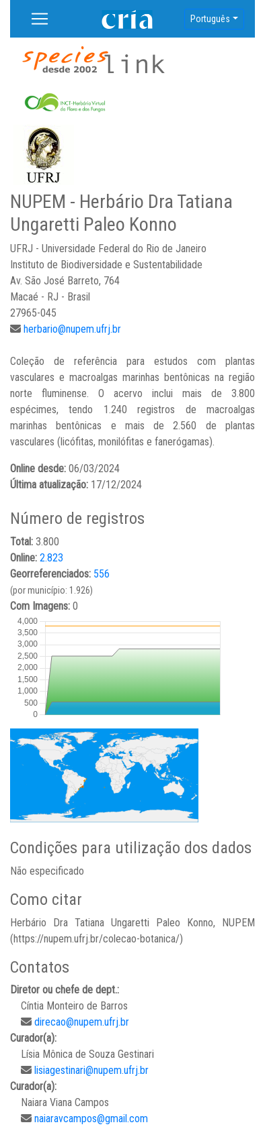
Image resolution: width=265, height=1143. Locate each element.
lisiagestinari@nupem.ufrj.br (91, 1070)
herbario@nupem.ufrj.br (72, 329)
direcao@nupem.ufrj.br (81, 1022)
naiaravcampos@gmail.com (91, 1118)
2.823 (51, 557)
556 (101, 573)
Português (210, 18)
